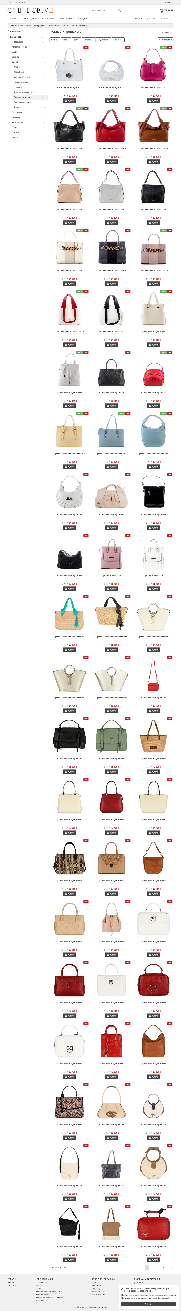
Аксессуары (29, 42)
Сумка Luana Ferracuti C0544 (70, 209)
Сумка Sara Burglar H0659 (111, 941)
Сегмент (117, 40)
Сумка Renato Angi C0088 (153, 514)
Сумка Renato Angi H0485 (111, 1246)
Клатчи (30, 67)
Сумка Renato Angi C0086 (69, 575)
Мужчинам (67, 19)
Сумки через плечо (30, 102)
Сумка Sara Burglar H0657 (153, 941)
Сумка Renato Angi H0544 (153, 1124)
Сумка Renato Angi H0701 (153, 697)
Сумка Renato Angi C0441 (153, 392)
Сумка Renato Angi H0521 (111, 1185)
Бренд (54, 40)
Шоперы (30, 107)
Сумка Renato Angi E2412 (111, 87)
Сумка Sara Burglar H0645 (111, 1002)
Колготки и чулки (29, 47)
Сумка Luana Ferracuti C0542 (154, 209)
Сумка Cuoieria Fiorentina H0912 (69, 697)
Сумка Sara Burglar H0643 (153, 1002)
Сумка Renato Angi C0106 (69, 514)
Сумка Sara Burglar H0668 (69, 880)
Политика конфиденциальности (48, 1291)
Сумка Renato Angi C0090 (111, 514)
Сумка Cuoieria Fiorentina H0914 (153, 636)
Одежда (29, 57)
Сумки (29, 62)
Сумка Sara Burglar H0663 (69, 941)
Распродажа (30, 19)
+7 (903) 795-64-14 (17, 2)
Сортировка (164, 40)
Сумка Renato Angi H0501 (153, 1185)
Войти (168, 2)
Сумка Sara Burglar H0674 (69, 819)
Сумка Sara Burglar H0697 (153, 758)
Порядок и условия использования (49, 1297)
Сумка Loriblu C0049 (153, 575)
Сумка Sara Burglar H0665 (111, 880)
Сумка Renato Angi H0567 (111, 1124)
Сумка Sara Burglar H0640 (111, 1063)
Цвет (75, 40)
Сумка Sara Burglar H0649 (69, 1002)
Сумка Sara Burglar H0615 (69, 1124)
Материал (88, 40)
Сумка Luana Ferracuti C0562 (70, 148)
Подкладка (103, 40)
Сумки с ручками (29, 97)
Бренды (83, 19)
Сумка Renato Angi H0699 (111, 758)
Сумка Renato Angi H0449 (153, 1246)
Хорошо (149, 1304)
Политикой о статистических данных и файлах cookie (146, 1298)
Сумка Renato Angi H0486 (69, 1246)
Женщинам (48, 19)
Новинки (14, 19)
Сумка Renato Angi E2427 (69, 87)
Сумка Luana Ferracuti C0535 (112, 331)
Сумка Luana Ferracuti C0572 (154, 87)
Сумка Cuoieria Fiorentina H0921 (69, 636)
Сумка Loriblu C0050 (111, 575)
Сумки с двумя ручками (30, 92)
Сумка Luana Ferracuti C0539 (154, 270)
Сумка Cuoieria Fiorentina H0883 (111, 697)
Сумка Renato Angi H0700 (69, 758)
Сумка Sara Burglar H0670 (153, 819)
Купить (69, 101)
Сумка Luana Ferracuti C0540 (112, 270)
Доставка (151, 19)
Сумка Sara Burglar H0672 (111, 819)
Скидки (137, 19)
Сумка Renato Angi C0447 (111, 392)
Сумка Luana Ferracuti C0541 (70, 270)
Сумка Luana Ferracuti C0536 (70, 331)
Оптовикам (40, 1300)
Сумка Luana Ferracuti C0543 (112, 209)
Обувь (29, 52)
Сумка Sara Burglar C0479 (69, 392)
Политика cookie (42, 1294)
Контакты (166, 19)
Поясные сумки (30, 82)
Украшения (29, 112)
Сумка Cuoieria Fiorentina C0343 (69, 453)
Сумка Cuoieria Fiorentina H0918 (111, 636)
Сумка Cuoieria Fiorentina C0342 (111, 453)
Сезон (65, 40)
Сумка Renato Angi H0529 (69, 1185)
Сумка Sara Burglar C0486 (153, 331)
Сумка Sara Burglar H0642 (69, 1063)
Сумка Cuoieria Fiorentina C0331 (153, 453)
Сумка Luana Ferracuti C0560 (112, 148)
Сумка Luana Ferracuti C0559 (154, 148)
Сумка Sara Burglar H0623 (153, 1063)
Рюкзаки (30, 87)
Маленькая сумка (30, 77)
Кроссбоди (30, 72)
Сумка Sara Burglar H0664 (153, 880)
